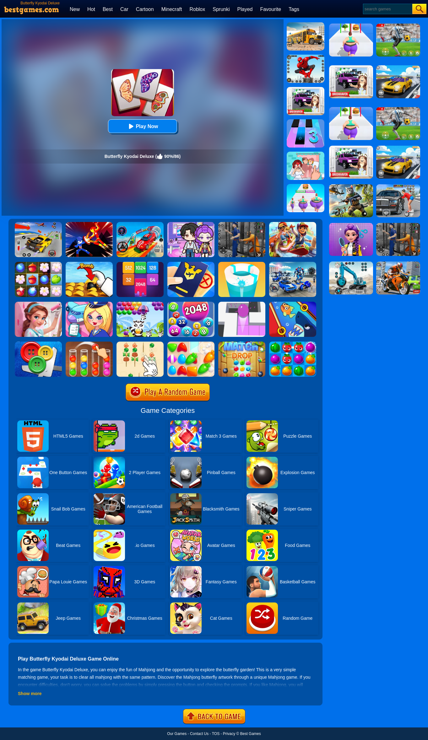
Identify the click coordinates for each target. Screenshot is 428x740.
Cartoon (145, 9)
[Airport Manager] (89, 304)
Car (124, 9)
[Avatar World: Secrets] (190, 224)
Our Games (177, 734)
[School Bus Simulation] (305, 24)
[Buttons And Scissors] (38, 344)
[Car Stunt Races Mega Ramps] (140, 224)
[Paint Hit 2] (241, 264)
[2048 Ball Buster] (190, 304)
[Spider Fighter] (305, 57)
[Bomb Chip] (89, 264)
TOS (215, 734)
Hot (91, 9)
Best (108, 9)
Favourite (270, 9)
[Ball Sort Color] (89, 344)
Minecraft (171, 9)
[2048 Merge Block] (140, 264)
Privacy (229, 734)
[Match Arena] (190, 344)
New (75, 9)
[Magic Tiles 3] (305, 121)
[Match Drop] (241, 344)
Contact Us (199, 734)
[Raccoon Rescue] (140, 304)
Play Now (142, 126)
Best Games (250, 734)
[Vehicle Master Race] (38, 224)
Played (245, 9)
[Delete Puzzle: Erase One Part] (305, 154)
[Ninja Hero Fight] (89, 224)
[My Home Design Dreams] (38, 304)
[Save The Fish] (292, 304)
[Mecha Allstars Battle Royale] (292, 264)
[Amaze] (241, 304)
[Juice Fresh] (292, 344)
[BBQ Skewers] (140, 344)
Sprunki (221, 9)
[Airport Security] (190, 264)
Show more (29, 693)
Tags (294, 9)
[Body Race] (305, 186)
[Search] (387, 9)
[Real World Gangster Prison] (241, 224)
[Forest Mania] (38, 264)
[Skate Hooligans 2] (292, 224)
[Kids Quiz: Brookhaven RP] (305, 89)
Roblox (197, 9)
